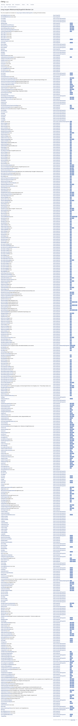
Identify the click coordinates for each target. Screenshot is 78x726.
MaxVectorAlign (4, 545)
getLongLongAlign (4, 268)
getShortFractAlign (5, 326)
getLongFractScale (4, 265)
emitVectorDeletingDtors (6, 107)
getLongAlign (3, 255)
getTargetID (3, 347)
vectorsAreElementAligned (6, 701)
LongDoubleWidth (4, 526)
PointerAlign (3, 563)
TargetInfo (3, 638)
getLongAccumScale (5, 252)
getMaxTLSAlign (4, 282)
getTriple (3, 350)
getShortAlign (4, 324)
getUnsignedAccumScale (6, 368)
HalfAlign (3, 397)
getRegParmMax (4, 314)
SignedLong (3, 611)
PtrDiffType (3, 569)
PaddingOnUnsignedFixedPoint (7, 556)
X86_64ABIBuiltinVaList (5, 711)
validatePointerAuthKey (6, 696)
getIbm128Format (4, 226)
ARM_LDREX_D (4, 34)
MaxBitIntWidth (4, 540)
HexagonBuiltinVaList (5, 469)
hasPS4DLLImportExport (6, 456)
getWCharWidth (4, 392)
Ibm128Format (4, 472)
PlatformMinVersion (5, 559)
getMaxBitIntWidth (5, 277)
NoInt (2, 553)
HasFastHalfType (4, 422)
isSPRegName (4, 498)
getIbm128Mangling (5, 227)
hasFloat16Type (4, 432)
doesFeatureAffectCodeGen (6, 99)
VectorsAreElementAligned (6, 700)
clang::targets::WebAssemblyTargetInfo (24, 12)
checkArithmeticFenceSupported (7, 78)
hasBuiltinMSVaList (5, 419)
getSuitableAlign (4, 339)
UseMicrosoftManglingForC (6, 666)
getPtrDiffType (4, 308)
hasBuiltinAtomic (4, 416)
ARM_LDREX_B (4, 33)
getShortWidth (4, 331)
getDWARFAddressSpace (6, 192)
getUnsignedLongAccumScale (7, 373)
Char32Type (3, 74)
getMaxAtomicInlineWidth (6, 274)
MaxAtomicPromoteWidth (6, 538)
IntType (2, 484)
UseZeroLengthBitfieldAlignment (7, 675)
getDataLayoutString (5, 181)
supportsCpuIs (4, 625)
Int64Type (3, 477)
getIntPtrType (4, 240)
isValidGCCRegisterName (6, 506)
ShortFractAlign (4, 598)
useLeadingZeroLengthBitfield (7, 664)
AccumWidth (3, 21)
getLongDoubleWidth (5, 261)
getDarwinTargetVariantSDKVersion (8, 178)
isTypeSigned (3, 501)
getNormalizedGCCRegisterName (8, 290)
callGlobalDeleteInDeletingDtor (7, 57)
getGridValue (3, 218)
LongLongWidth (4, 532)
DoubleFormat (4, 102)
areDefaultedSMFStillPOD (6, 31)
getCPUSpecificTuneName (6, 173)
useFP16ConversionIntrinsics (7, 661)
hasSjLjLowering (4, 461)
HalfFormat (3, 400)
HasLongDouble (4, 445)
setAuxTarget (3, 582)
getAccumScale (4, 126)
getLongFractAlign (4, 263)
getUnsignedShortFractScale (7, 381)
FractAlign (3, 118)
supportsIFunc (4, 630)
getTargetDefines (4, 345)
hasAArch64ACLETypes (5, 408)
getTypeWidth (4, 358)
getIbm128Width (4, 229)
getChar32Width (4, 160)
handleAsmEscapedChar (6, 403)
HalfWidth (3, 402)
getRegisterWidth (4, 313)
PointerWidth (3, 564)
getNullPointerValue (5, 292)
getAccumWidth (4, 128)
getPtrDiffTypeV (4, 310)
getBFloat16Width (4, 140)
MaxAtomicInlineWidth (5, 537)
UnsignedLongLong (5, 648)
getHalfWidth (3, 223)
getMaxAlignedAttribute (6, 273)
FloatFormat (3, 115)
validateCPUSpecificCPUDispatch (7, 683)
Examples (32, 4)
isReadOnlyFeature (5, 495)
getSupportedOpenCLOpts (6, 340)
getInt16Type (3, 232)
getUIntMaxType (4, 363)
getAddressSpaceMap (5, 129)
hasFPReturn (3, 435)
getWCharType (4, 390)
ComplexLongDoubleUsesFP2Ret (7, 84)
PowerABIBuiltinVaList (5, 566)
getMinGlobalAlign (5, 287)
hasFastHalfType (4, 424)
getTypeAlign (3, 352)
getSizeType (3, 335)
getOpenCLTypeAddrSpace (6, 295)
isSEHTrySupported (5, 497)
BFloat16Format (4, 45)
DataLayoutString (4, 94)
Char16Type (3, 73)
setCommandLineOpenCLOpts (7, 584)
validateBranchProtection (6, 679)
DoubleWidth (3, 103)
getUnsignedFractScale (5, 369)
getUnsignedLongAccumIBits (7, 371)
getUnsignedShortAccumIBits (7, 377)
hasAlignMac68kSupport (6, 411)
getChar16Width (4, 155)
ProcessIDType (4, 567)
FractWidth (3, 120)
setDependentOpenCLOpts (6, 585)
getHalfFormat (4, 221)
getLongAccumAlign (5, 248)
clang (2, 6)
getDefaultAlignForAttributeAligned (8, 182)
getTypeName (4, 356)
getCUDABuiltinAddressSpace (7, 174)
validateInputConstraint (6, 688)
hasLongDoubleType (5, 447)
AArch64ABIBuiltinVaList (6, 16)
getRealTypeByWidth (5, 311)
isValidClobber (4, 503)
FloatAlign (3, 113)
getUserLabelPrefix (5, 384)
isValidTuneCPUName (5, 508)
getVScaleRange (4, 385)
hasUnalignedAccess (5, 468)
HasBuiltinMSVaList (5, 418)
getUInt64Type (4, 361)
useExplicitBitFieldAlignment (7, 659)
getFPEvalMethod (4, 210)
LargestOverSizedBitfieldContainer (8, 514)
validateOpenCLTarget (5, 692)
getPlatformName (4, 298)
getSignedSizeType (5, 334)
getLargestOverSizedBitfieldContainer (9, 247)
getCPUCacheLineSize (5, 169)
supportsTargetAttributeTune (7, 635)
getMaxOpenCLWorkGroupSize (7, 279)
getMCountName (4, 285)
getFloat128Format (5, 198)
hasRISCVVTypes (4, 460)
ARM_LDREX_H (4, 36)
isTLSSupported (4, 500)
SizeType (2, 617)
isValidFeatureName (5, 505)
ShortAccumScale (4, 593)
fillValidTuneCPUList (5, 108)
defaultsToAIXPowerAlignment (7, 97)
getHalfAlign (3, 219)
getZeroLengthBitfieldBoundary (7, 395)
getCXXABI (3, 176)
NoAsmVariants (4, 551)
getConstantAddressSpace (6, 165)
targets (5, 6)
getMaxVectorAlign (5, 284)
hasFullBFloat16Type (5, 439)
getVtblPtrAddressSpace (6, 387)
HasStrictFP (3, 463)
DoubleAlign (3, 100)
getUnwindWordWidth (5, 382)
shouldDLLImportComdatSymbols (8, 603)
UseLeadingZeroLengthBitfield (7, 663)
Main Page (3, 4)
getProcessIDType (4, 306)
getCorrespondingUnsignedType (7, 168)
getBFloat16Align (4, 136)
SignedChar (3, 608)
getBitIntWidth (4, 145)
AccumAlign (3, 18)
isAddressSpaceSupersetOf (6, 487)
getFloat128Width (4, 202)
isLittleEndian (3, 492)
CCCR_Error (3, 62)
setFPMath (3, 587)
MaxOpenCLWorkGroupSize (6, 542)
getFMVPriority (4, 208)
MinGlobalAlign (4, 548)
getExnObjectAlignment (6, 195)
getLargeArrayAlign (5, 244)
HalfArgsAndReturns (5, 398)
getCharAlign (3, 161)
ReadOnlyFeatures (4, 571)
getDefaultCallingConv (5, 184)
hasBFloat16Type (4, 414)
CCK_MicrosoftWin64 (5, 71)
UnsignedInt (3, 645)
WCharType (3, 706)
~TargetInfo (3, 716)
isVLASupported (4, 509)
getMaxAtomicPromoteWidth (7, 276)
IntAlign (2, 479)
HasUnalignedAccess (5, 466)
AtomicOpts (3, 42)
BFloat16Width (4, 47)
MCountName (4, 547)
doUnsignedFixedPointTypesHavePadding (9, 105)
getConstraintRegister (5, 166)
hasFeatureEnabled (5, 426)
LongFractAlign (4, 527)
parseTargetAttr (4, 558)
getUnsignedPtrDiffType (6, 376)
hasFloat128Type (4, 429)
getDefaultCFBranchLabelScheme (8, 186)
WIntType (3, 709)
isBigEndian (3, 489)
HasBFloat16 (3, 413)
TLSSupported (4, 642)
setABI (2, 580)
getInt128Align (4, 231)
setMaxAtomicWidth (5, 588)
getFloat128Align (4, 197)
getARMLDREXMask (5, 132)
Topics (13, 4)
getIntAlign (3, 236)
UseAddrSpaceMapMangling (6, 653)
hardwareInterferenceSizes (6, 405)
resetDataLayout (4, 576)
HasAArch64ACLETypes (5, 406)
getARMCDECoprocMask (6, 131)
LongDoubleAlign (4, 522)
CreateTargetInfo (4, 91)
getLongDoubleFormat (5, 258)
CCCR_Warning (4, 66)
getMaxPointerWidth (5, 281)
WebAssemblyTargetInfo (12, 6)
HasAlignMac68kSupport (6, 410)
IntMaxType (3, 480)
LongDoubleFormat (5, 524)
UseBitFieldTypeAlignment (6, 654)
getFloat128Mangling (5, 200)
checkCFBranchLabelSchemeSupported (9, 79)
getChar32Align (4, 157)
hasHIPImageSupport (5, 440)
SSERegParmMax (4, 619)
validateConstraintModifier (6, 680)
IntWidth (3, 485)
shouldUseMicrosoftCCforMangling (8, 605)
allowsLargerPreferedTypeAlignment (8, 29)
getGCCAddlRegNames (5, 216)
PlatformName (4, 561)
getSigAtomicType (4, 332)
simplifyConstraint (4, 616)
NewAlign (3, 550)
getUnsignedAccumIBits (6, 366)
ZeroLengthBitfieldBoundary (7, 714)
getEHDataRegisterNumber (6, 194)
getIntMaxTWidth (4, 237)
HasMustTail (3, 451)
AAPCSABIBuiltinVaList (5, 15)
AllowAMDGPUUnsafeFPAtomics (7, 24)
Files (28, 4)
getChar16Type (4, 153)
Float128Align (3, 110)
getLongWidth (4, 271)
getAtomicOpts (4, 134)
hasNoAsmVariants (5, 455)
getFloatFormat (4, 205)
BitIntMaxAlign (4, 50)
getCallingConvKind (5, 150)
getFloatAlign (3, 203)
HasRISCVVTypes (4, 458)
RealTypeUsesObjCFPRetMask (7, 572)
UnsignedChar (4, 643)
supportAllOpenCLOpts (5, 622)
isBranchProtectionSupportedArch (8, 490)
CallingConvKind (4, 60)
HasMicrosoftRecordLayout (6, 448)
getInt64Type (3, 234)
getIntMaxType (4, 239)
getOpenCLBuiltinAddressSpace (7, 294)
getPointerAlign (4, 300)
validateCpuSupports (5, 685)
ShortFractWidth (4, 600)
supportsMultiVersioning (6, 632)
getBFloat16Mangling (5, 139)
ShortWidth (3, 601)
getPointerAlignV (4, 302)
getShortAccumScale (5, 321)
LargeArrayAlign (4, 511)
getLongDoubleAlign (5, 256)
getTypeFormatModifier (6, 355)
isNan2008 (3, 493)
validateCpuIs (4, 682)
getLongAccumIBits (5, 250)
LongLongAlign (4, 530)
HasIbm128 (3, 442)
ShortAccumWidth (4, 595)
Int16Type (3, 476)
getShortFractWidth (5, 329)
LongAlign (3, 521)
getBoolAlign (3, 147)
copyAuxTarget (4, 87)
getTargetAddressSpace (6, 344)
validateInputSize (4, 690)
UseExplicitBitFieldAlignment (7, 658)
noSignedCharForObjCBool (6, 555)
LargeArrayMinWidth (5, 513)
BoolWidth (3, 53)
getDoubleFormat (4, 189)
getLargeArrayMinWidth (6, 245)
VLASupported (4, 703)
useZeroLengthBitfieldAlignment (7, 677)
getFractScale (3, 213)
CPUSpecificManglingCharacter (7, 89)
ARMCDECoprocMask (5, 39)
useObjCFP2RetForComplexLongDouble (9, 667)
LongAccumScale (4, 518)
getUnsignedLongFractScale (6, 374)
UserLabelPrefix (4, 671)
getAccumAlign (4, 123)
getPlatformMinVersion (6, 297)
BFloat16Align (4, 44)
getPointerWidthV (4, 305)
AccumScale (3, 20)
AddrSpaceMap (4, 23)
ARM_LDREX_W (4, 37)
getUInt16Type (4, 360)
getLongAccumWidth (5, 253)
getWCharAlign (4, 389)
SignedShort (3, 614)
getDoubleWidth (4, 190)
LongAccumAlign (4, 516)
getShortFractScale (5, 327)
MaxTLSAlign (3, 543)
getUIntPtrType (4, 364)
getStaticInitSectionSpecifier (7, 337)
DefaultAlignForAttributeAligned (7, 95)
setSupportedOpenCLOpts (6, 590)
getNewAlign (3, 289)
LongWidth (3, 534)
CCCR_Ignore (3, 63)
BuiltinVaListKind (4, 55)
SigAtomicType (4, 606)
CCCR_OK (3, 65)
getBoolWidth (4, 149)
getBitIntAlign (4, 142)
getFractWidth (4, 215)
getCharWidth (4, 163)
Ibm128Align (3, 471)
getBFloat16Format (5, 137)
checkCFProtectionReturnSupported (8, 82)
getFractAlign (3, 211)
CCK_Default (3, 70)
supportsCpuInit (4, 624)
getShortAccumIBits (5, 319)
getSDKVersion (4, 316)
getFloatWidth (4, 207)
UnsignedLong (4, 646)
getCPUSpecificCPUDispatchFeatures (8, 171)
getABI (2, 121)
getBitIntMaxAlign (4, 144)
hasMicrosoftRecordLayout (6, 450)
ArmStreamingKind (5, 41)
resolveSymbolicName (5, 579)
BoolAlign (3, 52)
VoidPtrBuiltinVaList (5, 704)
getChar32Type (4, 158)
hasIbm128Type (4, 443)
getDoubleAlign (4, 187)
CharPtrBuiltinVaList (5, 76)
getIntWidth (3, 242)
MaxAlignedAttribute (5, 535)
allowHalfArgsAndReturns (6, 28)
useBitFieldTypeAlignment (6, 656)
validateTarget (4, 698)
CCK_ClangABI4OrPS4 (5, 68)
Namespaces (18, 4)
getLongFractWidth (5, 266)
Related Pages (8, 4)
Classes (24, 4)
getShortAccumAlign (5, 318)
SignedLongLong (4, 613)
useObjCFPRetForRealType (6, 669)
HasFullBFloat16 (4, 437)
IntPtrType (3, 482)
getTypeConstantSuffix (5, 353)
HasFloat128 (3, 427)
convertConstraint (4, 86)
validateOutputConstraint (6, 693)
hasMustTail (3, 453)
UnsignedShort (4, 650)
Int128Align (3, 474)
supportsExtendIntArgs (5, 629)
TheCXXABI (3, 640)
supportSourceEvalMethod (6, 634)
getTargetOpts (4, 348)
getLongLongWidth (5, 269)
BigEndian (3, 49)
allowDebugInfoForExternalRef (7, 26)
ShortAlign (3, 596)
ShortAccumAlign (4, 592)
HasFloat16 (3, 431)
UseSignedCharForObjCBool (6, 672)
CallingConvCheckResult (6, 58)
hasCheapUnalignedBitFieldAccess (8, 421)
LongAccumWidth (4, 519)
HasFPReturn (3, 434)
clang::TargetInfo (56, 15)
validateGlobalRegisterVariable (7, 687)
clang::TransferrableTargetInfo (59, 18)
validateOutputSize (5, 695)
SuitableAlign (3, 621)
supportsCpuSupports (5, 627)
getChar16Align (4, 152)
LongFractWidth (4, 529)
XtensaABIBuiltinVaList (5, 712)
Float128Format (4, 111)
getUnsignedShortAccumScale (7, 379)
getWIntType (3, 393)
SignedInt (3, 609)
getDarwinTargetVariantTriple (7, 179)
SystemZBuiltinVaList (5, 637)
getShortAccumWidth (5, 323)
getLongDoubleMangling (6, 260)
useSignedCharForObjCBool (6, 674)
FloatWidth (3, 116)
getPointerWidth (4, 303)
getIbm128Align (4, 224)
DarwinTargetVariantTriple (6, 92)
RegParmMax (3, 574)
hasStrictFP (3, 464)
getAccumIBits (4, 124)
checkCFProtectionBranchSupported (8, 81)
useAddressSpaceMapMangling (7, 651)
